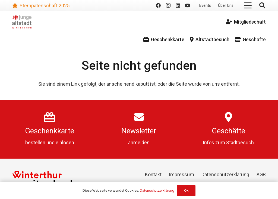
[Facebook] (158, 5)
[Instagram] (168, 5)
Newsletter (138, 131)
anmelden (139, 142)
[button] (248, 5)
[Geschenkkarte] (49, 117)
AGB (261, 174)
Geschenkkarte (49, 131)
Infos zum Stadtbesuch (228, 142)
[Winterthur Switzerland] (42, 179)
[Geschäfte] (228, 117)
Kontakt (153, 174)
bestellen (35, 142)
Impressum (181, 174)
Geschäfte (228, 131)
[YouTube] (187, 5)
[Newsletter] (139, 117)
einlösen (65, 142)
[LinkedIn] (178, 5)
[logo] (21, 21)
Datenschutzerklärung (225, 174)
